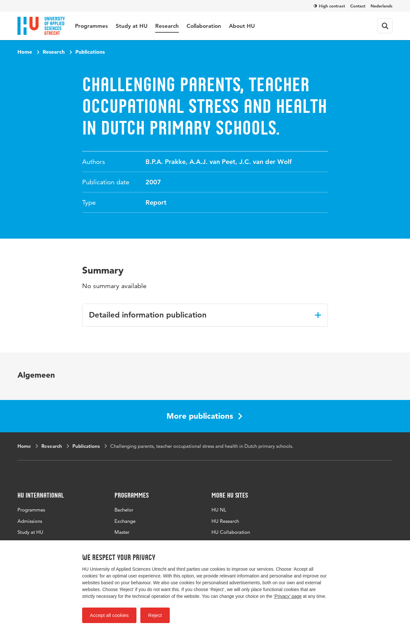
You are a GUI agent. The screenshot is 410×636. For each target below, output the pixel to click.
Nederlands (382, 5)
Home (24, 52)
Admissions (29, 521)
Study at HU (131, 26)
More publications (204, 416)
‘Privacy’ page (288, 596)
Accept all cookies (109, 615)
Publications (90, 52)
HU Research (225, 521)
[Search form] (385, 25)
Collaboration (204, 26)
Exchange (124, 521)
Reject (155, 615)
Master (121, 532)
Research (167, 26)
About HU (242, 26)
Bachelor (123, 510)
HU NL (218, 510)
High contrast (329, 5)
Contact (357, 5)
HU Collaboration (230, 532)
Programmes (91, 26)
